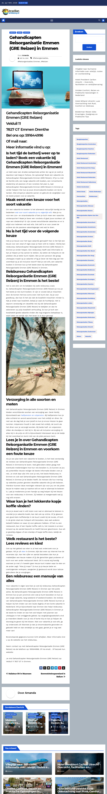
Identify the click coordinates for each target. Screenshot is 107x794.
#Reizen (44, 62)
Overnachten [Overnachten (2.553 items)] (81, 196)
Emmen (20, 32)
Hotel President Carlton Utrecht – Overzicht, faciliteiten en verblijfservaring (88, 82)
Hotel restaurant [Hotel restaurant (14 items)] (82, 158)
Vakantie (26, 32)
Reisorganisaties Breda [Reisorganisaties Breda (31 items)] (84, 241)
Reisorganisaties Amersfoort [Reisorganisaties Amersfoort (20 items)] (86, 222)
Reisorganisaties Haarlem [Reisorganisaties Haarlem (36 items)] (85, 284)
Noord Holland (11, 714)
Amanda (25, 56)
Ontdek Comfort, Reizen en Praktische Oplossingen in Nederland (87, 93)
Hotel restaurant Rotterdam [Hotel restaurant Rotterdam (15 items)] (86, 177)
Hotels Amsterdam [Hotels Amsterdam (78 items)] (83, 187)
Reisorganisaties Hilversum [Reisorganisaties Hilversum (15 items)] (85, 294)
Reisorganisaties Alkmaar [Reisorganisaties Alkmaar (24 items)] (85, 206)
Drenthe (12, 32)
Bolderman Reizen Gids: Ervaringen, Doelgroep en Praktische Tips (86, 114)
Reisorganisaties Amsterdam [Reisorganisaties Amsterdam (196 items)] (86, 232)
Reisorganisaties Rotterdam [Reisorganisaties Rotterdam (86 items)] (86, 317)
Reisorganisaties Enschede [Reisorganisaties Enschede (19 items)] (85, 275)
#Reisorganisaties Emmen (29, 62)
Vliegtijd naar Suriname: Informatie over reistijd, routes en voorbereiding (88, 71)
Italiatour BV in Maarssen (18, 674)
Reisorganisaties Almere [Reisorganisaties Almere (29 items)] (85, 211)
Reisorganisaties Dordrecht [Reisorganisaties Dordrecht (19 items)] (85, 265)
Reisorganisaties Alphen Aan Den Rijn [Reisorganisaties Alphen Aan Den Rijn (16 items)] (87, 217)
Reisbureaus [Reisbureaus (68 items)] (93, 196)
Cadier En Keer (33, 714)
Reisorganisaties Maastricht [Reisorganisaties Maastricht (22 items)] (86, 308)
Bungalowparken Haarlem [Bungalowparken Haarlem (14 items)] (85, 149)
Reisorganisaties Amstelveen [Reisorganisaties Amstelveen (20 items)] (86, 227)
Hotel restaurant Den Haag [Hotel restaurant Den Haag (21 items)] (86, 168)
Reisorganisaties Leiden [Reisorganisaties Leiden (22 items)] (84, 303)
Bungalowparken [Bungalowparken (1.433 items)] (82, 139)
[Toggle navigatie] (51, 20)
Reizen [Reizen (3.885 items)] (79, 336)
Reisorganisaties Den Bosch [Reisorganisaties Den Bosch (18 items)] (86, 251)
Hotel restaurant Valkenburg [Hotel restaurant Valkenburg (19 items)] (86, 182)
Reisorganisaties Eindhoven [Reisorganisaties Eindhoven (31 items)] (86, 270)
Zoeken (89, 47)
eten (24, 552)
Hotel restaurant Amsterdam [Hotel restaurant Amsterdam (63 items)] (86, 163)
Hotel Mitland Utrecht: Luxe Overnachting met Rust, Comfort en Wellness (87, 103)
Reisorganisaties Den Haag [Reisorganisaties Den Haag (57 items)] (85, 256)
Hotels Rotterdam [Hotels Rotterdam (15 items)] (95, 192)
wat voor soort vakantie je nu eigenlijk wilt (33, 213)
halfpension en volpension (32, 415)
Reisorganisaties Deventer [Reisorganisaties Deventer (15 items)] (85, 260)
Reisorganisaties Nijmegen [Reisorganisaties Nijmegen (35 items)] (85, 313)
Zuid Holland (56, 717)
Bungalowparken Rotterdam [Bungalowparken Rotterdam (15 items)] (86, 154)
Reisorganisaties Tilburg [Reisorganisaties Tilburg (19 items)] (84, 322)
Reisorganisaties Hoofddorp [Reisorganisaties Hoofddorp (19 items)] (86, 298)
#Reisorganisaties (40, 58)
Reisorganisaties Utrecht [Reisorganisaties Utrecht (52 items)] (85, 327)
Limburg (31, 717)
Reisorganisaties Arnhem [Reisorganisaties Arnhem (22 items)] (85, 237)
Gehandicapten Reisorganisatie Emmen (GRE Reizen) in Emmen (34, 43)
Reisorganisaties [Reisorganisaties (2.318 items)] (82, 201)
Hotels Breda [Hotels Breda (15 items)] (81, 192)
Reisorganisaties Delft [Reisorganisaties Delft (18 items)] (84, 246)
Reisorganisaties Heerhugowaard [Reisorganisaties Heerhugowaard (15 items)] (87, 289)
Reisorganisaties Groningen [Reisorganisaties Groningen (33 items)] (86, 279)
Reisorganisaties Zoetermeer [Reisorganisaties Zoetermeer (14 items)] (86, 332)
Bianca (9, 771)
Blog (7, 761)
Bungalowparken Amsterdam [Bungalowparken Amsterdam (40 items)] (86, 144)
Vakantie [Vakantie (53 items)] (88, 336)
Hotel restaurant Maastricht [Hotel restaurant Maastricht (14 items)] (86, 173)
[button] (99, 20)
